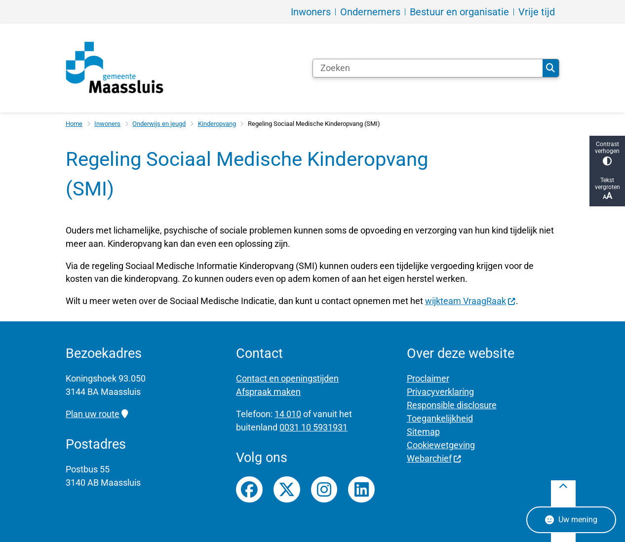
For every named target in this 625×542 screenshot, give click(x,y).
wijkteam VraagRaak (470, 301)
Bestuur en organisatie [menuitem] (459, 12)
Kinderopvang (217, 123)
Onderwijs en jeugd (159, 123)
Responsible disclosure (452, 405)
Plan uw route (97, 414)
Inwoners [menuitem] (311, 12)
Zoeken (550, 68)
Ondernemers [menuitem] (370, 12)
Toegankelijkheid (440, 418)
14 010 (287, 414)
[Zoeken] (428, 68)
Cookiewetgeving (441, 445)
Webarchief (434, 458)
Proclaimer (428, 378)
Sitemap (423, 431)
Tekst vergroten (607, 189)
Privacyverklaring (440, 392)
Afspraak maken (268, 392)
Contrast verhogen (607, 153)
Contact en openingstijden (287, 378)
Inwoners (107, 123)
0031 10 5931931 (313, 427)
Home (74, 123)
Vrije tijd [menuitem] (536, 12)
